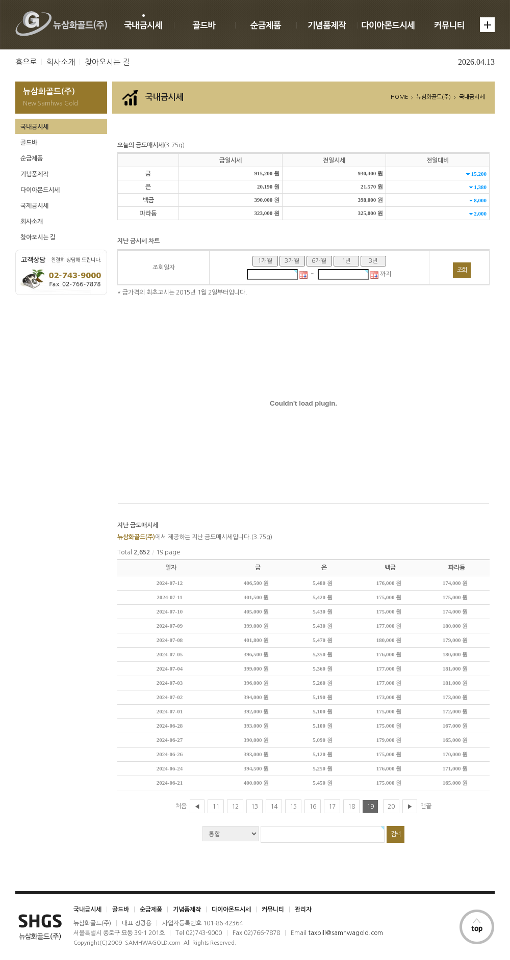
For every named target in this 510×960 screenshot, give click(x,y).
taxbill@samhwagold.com (345, 933)
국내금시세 (34, 127)
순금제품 (31, 158)
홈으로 (26, 62)
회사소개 (60, 62)
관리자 (303, 909)
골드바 (28, 143)
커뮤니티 (273, 909)
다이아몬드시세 (40, 190)
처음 (181, 806)
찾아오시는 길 (107, 62)
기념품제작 (34, 174)
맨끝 (425, 806)
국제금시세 (34, 206)
